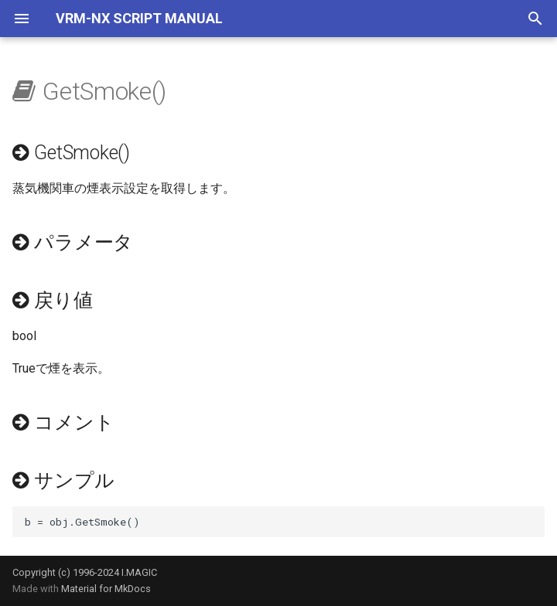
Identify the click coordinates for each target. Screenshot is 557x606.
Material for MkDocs (106, 588)
